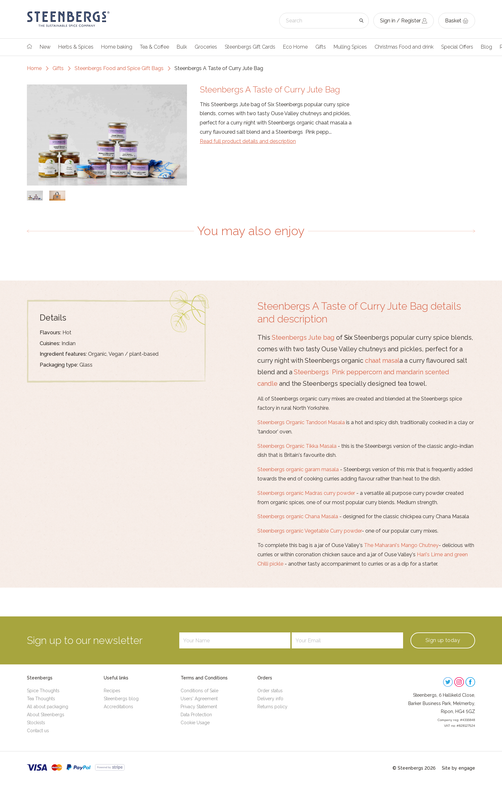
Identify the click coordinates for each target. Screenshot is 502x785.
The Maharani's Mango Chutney (401, 545)
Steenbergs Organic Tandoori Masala (301, 422)
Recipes (112, 690)
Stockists (36, 722)
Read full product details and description (248, 141)
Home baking (116, 47)
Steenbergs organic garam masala (298, 469)
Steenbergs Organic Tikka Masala (296, 446)
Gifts (320, 47)
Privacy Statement (199, 706)
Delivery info (270, 698)
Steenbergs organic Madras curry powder (306, 493)
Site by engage (458, 768)
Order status (270, 690)
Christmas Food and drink (404, 47)
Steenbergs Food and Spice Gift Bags (119, 68)
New (45, 47)
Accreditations (118, 706)
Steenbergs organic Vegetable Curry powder (309, 531)
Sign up (442, 640)
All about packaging (47, 706)
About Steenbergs (45, 714)
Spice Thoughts (43, 690)
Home (34, 68)
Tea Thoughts (41, 698)
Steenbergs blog (121, 698)
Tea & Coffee (154, 47)
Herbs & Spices (75, 47)
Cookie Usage (195, 722)
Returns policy (272, 706)
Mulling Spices (350, 47)
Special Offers (457, 47)
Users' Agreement (199, 698)
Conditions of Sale (199, 690)
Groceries (206, 47)
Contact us (38, 730)
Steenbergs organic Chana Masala (297, 516)
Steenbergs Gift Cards (250, 47)
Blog (486, 47)
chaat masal (382, 360)
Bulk (182, 47)
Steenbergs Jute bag (303, 337)
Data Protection (196, 714)
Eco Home (295, 47)
